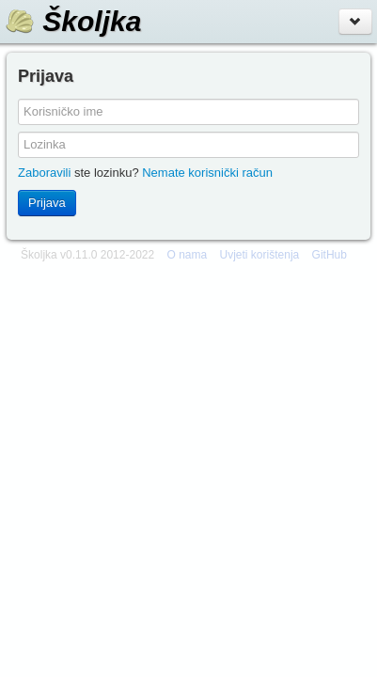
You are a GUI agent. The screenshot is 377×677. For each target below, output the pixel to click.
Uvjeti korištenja (260, 254)
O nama (187, 254)
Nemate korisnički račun (207, 172)
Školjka (73, 21)
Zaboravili (44, 172)
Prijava (47, 203)
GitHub (329, 254)
